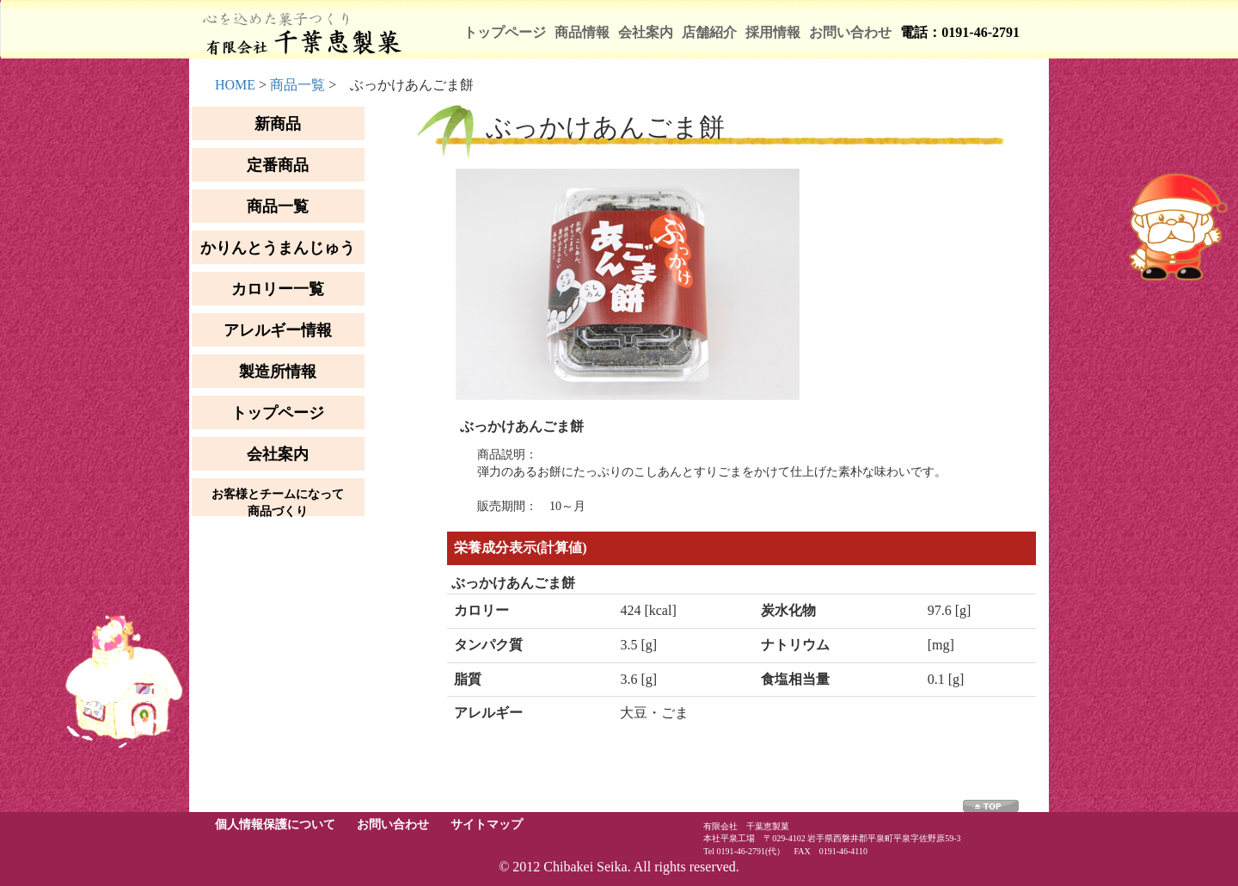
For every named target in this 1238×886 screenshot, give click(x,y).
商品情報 (582, 32)
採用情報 (772, 32)
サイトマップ (486, 824)
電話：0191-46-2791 (960, 32)
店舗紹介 (709, 32)
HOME (235, 84)
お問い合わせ (850, 32)
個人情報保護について (275, 824)
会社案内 (645, 32)
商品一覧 (297, 84)
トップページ (504, 32)
